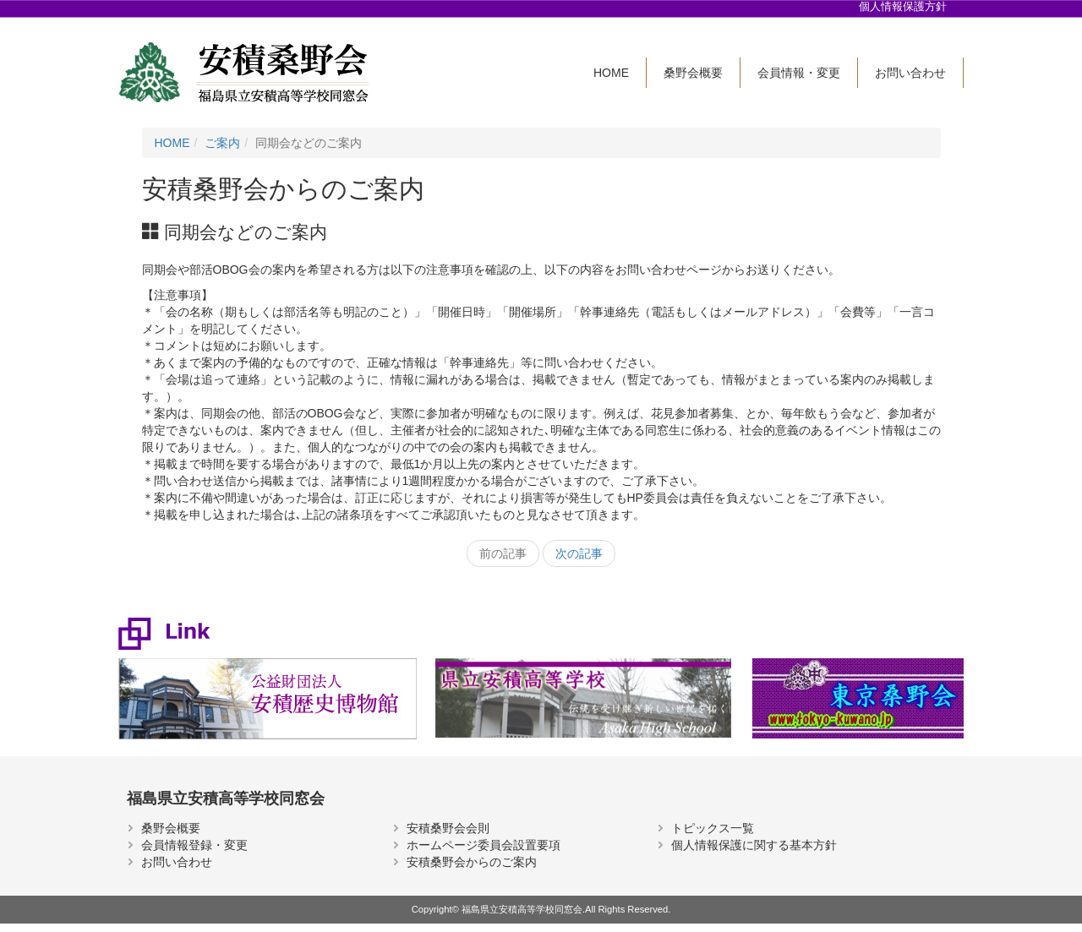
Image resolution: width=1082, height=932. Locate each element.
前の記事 (503, 553)
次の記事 (579, 553)
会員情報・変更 (798, 72)
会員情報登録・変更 (194, 845)
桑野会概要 (693, 72)
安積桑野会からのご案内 (472, 862)
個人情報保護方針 (903, 7)
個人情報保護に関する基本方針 (754, 845)
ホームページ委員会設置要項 (483, 845)
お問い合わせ (910, 72)
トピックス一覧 (712, 828)
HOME (611, 72)
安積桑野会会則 (448, 828)
